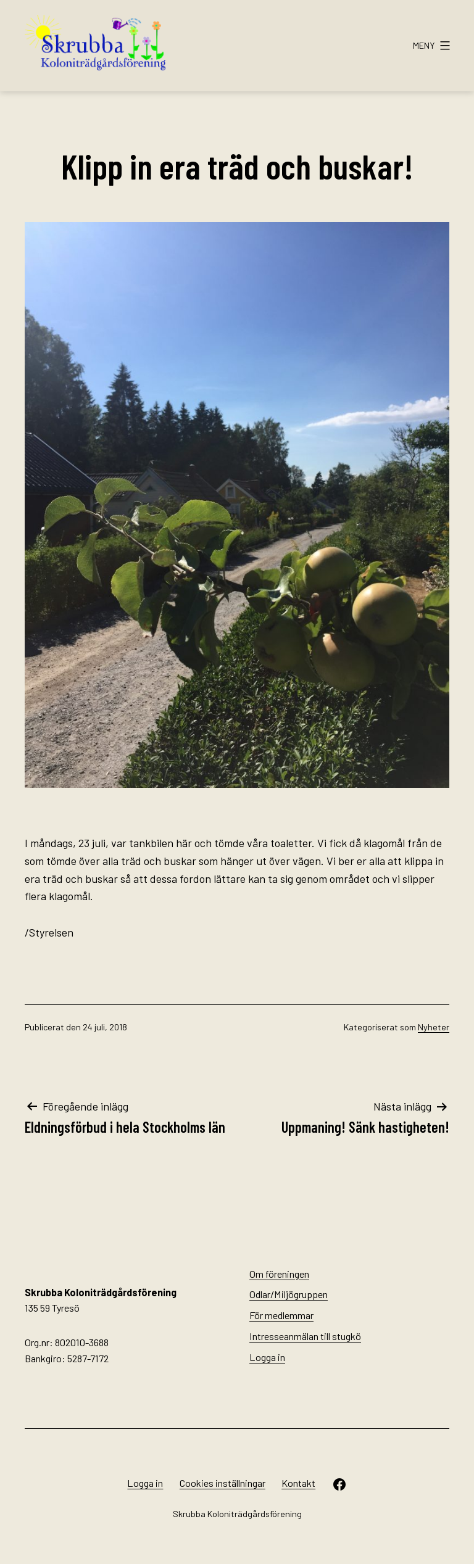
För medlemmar (281, 1315)
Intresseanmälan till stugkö (305, 1336)
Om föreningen (279, 1274)
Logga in (267, 1357)
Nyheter (433, 1027)
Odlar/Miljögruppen (288, 1294)
